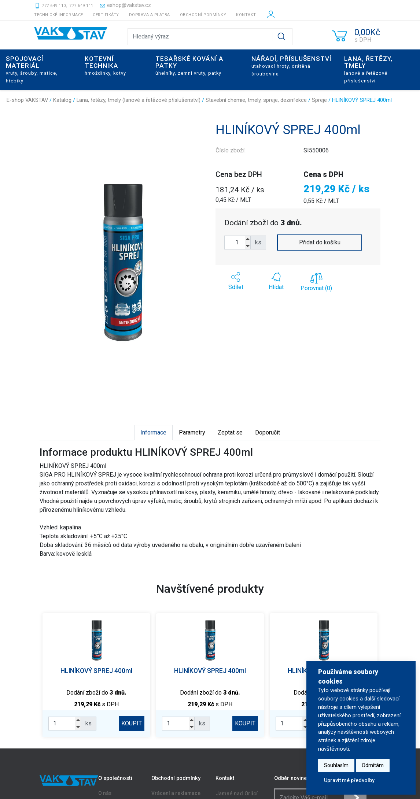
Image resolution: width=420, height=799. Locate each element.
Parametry (192, 432)
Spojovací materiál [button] (32, 69)
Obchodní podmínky (203, 14)
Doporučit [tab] (267, 432)
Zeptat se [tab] (230, 432)
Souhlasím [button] (336, 765)
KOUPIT (131, 723)
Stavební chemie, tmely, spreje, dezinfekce (256, 100)
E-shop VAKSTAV (27, 100)
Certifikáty (106, 14)
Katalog (62, 100)
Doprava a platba (149, 14)
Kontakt (246, 14)
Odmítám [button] (373, 765)
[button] (235, 281)
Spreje (319, 100)
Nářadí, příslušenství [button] (291, 66)
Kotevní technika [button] (105, 65)
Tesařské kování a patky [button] (189, 65)
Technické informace (58, 14)
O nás (104, 793)
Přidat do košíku (319, 242)
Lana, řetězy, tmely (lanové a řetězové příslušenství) (138, 100)
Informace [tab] (153, 432)
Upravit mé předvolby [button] (349, 780)
